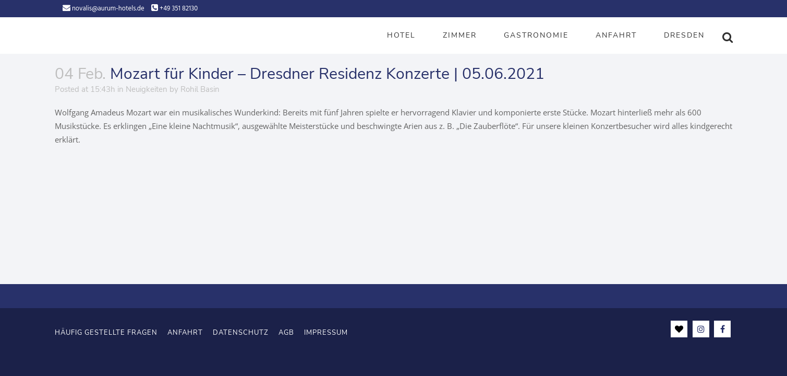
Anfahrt (185, 331)
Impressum (326, 331)
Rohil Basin (200, 89)
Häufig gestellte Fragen (106, 331)
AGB (286, 331)
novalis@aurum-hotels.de (108, 8)
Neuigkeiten (146, 89)
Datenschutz (241, 331)
